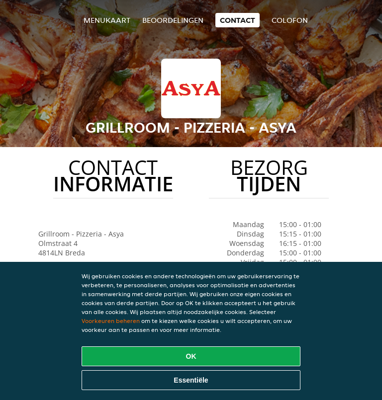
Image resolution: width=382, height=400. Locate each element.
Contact (237, 20)
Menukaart (107, 20)
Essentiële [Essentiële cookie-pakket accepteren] (191, 380)
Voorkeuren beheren (111, 320)
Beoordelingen (172, 20)
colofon (290, 20)
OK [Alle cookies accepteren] (191, 356)
